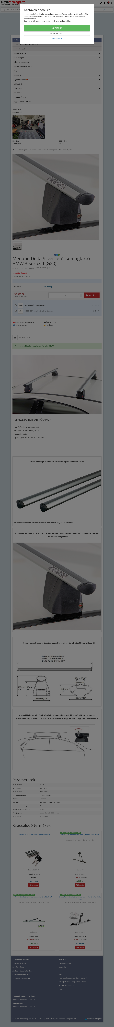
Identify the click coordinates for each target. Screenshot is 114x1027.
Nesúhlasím (57, 38)
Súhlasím (57, 27)
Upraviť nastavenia (57, 33)
